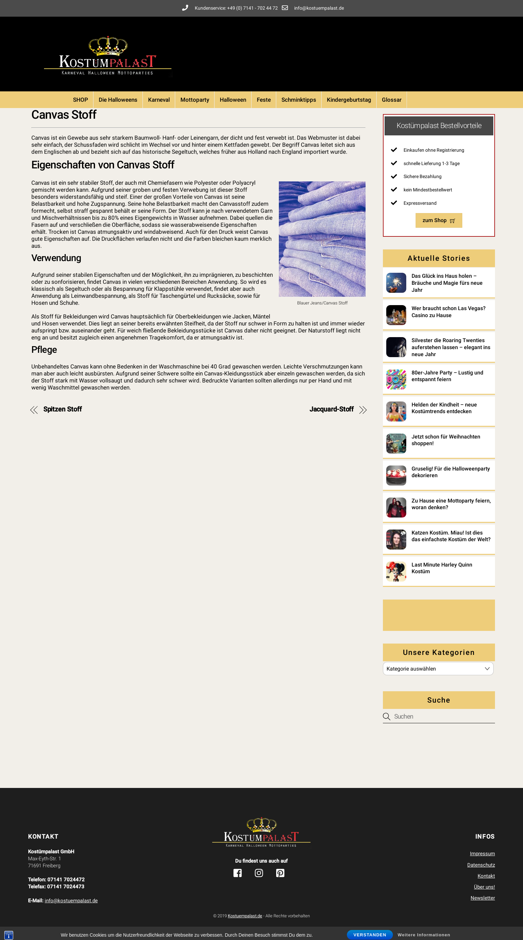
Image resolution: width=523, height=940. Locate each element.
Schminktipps (299, 99)
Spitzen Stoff (62, 409)
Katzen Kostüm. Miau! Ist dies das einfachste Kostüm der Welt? (451, 536)
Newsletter (483, 898)
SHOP (80, 99)
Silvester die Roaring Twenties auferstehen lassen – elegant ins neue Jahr (451, 347)
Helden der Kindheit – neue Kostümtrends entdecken (444, 408)
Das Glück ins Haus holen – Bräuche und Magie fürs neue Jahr (447, 283)
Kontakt (486, 876)
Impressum (482, 854)
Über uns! (484, 887)
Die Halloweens (118, 99)
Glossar (392, 99)
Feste (264, 99)
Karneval (159, 99)
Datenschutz (481, 865)
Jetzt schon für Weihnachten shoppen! (446, 440)
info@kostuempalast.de (71, 901)
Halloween (233, 99)
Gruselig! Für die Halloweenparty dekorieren (451, 472)
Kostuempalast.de (245, 915)
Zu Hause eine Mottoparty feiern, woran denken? (451, 504)
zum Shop (439, 220)
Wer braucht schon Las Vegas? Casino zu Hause (449, 311)
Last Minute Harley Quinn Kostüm (442, 568)
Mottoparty (194, 99)
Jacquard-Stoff (332, 409)
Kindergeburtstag (349, 99)
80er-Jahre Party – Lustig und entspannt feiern (447, 376)
